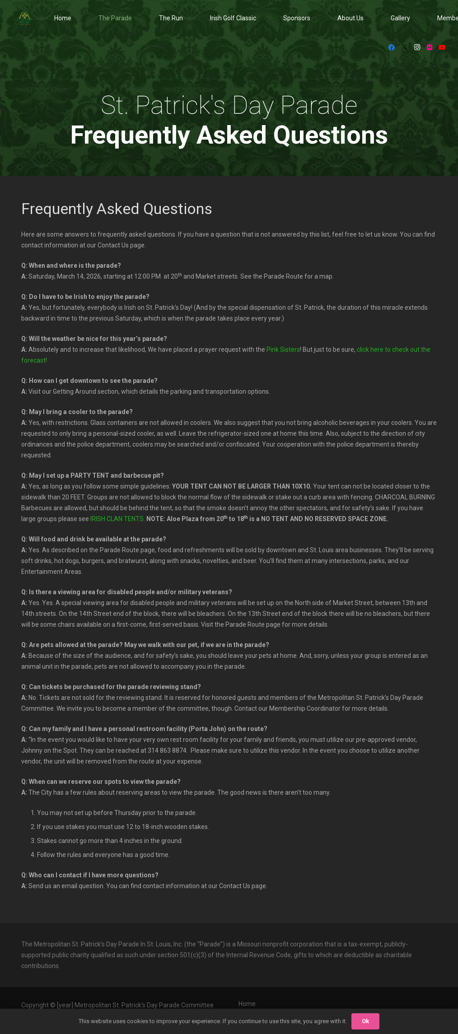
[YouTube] (442, 47)
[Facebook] (391, 47)
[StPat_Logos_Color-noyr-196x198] (25, 18)
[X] (404, 47)
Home (247, 1003)
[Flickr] (429, 47)
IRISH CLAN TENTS (117, 518)
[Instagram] (417, 47)
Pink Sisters (283, 349)
